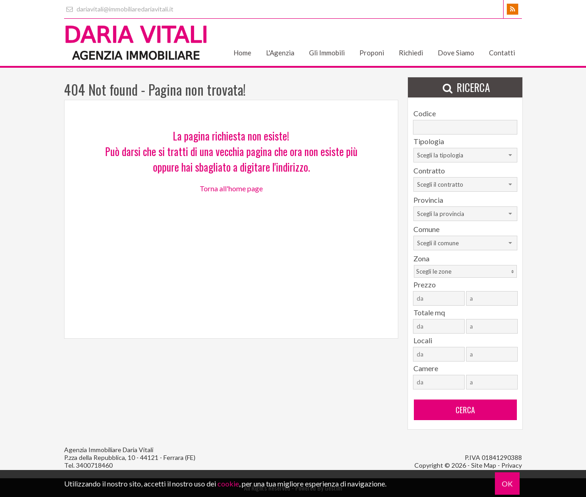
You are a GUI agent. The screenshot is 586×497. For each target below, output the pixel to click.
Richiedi (411, 53)
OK (507, 483)
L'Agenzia (280, 53)
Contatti (502, 53)
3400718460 (94, 465)
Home (242, 53)
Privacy (511, 465)
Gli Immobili (327, 53)
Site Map (483, 465)
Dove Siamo (456, 53)
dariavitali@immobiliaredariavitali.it (119, 9)
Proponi (371, 53)
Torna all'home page (231, 188)
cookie (228, 483)
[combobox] (465, 155)
